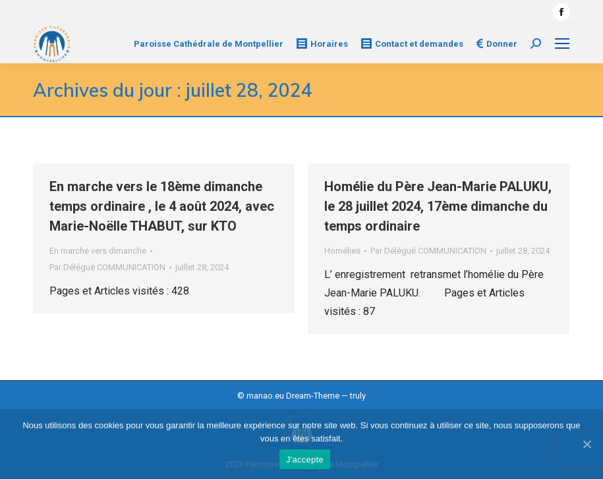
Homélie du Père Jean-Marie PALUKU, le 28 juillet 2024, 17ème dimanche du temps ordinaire (438, 206)
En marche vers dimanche (97, 251)
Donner (496, 43)
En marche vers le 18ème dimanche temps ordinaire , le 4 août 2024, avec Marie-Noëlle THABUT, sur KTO (161, 206)
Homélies (342, 251)
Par (107, 267)
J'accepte (305, 460)
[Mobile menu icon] (562, 43)
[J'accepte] (586, 444)
